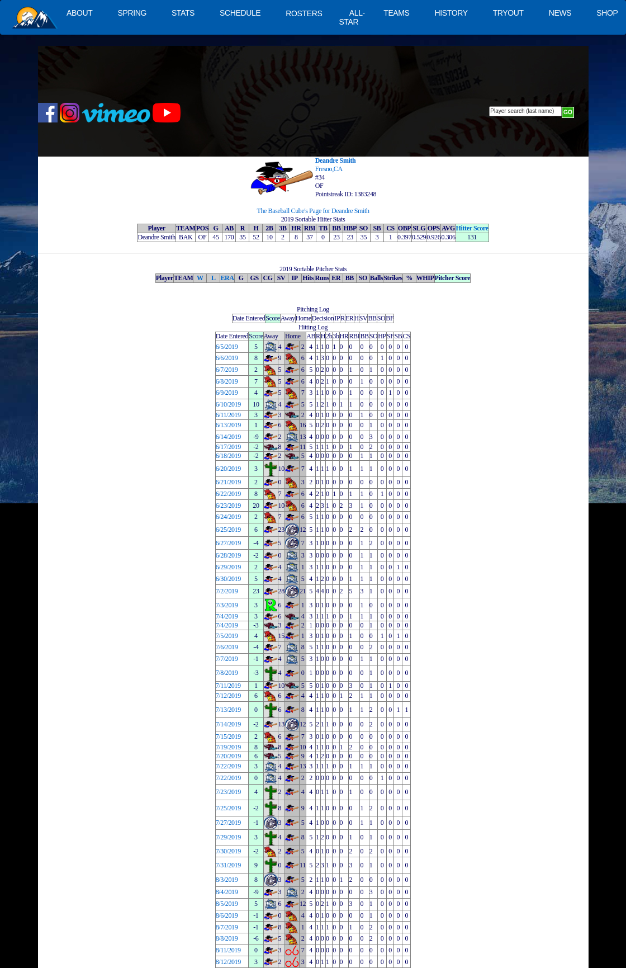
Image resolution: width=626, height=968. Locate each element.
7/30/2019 (228, 851)
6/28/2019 (228, 555)
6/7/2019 (227, 370)
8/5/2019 (227, 904)
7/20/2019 (228, 756)
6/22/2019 (228, 494)
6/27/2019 (228, 543)
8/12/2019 (228, 962)
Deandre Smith (335, 160)
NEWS (560, 12)
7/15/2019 (228, 736)
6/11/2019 (228, 415)
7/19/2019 (228, 747)
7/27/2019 (228, 823)
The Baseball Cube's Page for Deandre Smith (313, 211)
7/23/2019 (228, 792)
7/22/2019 (228, 766)
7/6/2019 (227, 647)
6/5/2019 (227, 347)
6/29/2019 (228, 567)
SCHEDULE (240, 12)
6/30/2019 (228, 579)
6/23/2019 (228, 505)
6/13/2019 (228, 425)
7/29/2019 (228, 837)
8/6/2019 (227, 915)
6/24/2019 (228, 517)
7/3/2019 (227, 605)
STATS (183, 12)
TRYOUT (508, 12)
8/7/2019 (227, 927)
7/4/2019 (227, 616)
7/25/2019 (228, 808)
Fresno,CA (329, 169)
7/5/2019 (227, 636)
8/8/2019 (227, 938)
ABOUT (79, 12)
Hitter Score (472, 228)
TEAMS (396, 12)
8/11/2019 (228, 950)
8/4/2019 (227, 892)
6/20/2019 (228, 469)
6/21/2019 (228, 482)
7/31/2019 (228, 865)
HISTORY (451, 12)
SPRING (131, 12)
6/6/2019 (227, 358)
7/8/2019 (227, 673)
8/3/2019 (227, 880)
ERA (227, 278)
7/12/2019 (228, 696)
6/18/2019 (228, 456)
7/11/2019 (228, 686)
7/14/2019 (228, 724)
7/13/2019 (228, 710)
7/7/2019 (227, 659)
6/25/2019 (228, 529)
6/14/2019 (228, 437)
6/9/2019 (227, 392)
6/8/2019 (227, 381)
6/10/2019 (228, 404)
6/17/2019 (228, 447)
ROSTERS (304, 13)
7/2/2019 (227, 591)
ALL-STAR (351, 17)
